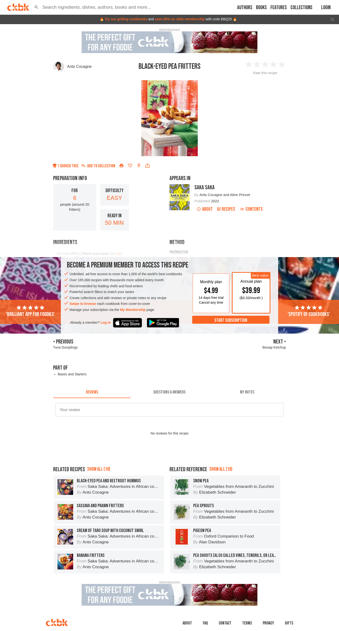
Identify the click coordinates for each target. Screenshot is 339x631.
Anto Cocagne (79, 66)
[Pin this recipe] (138, 165)
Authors (244, 7)
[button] (36, 7)
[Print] (121, 165)
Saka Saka (204, 187)
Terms (247, 623)
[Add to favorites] (130, 165)
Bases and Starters (72, 374)
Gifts (289, 623)
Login (326, 7)
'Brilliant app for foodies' (30, 311)
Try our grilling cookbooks (126, 19)
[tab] (92, 392)
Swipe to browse (83, 304)
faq (205, 623)
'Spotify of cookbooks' (309, 311)
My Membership (133, 310)
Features (278, 7)
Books (261, 7)
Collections (301, 7)
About (205, 209)
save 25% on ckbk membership (180, 19)
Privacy (268, 623)
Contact (225, 623)
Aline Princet (240, 195)
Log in (105, 322)
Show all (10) (98, 469)
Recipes (226, 209)
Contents (251, 209)
